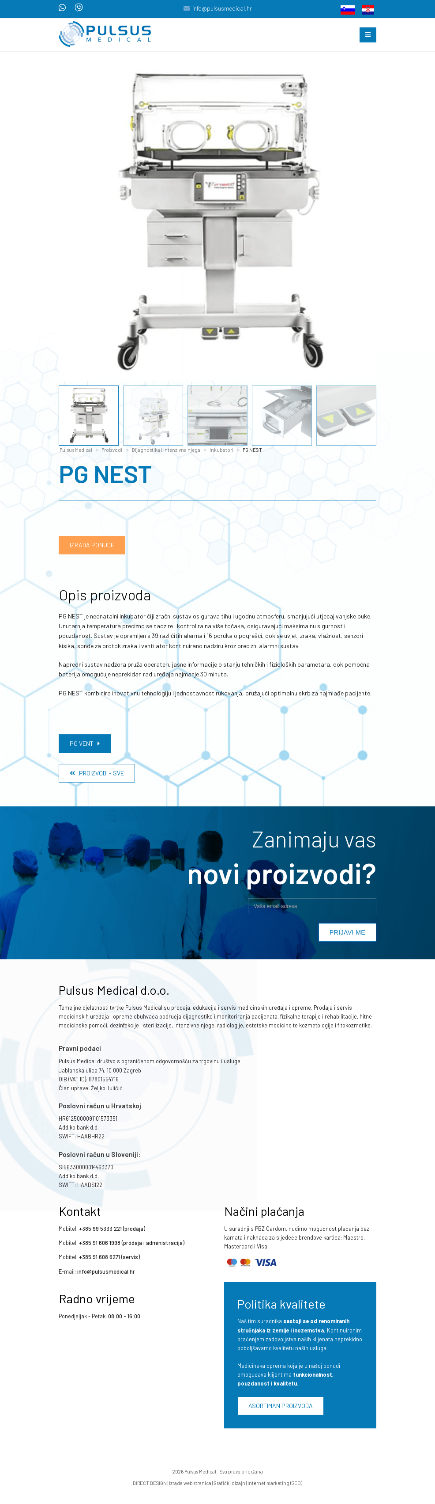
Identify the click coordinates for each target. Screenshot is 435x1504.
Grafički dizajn (229, 1483)
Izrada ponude (92, 545)
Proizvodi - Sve (97, 773)
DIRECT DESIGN (150, 1483)
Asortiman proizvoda (280, 1405)
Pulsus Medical (76, 450)
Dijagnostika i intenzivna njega (166, 450)
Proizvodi (111, 450)
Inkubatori (221, 450)
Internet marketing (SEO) (275, 1483)
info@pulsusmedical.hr (222, 8)
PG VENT (85, 743)
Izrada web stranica (190, 1483)
